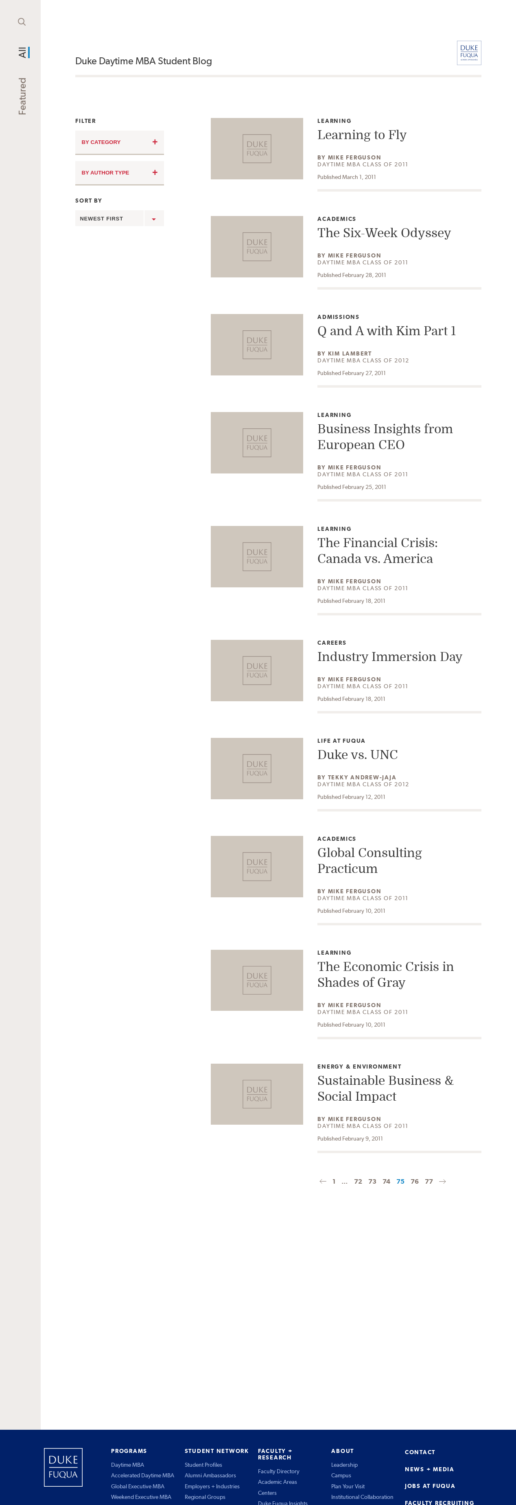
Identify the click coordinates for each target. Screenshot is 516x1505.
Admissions (338, 317)
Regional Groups (205, 1497)
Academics (336, 219)
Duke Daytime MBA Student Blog (143, 61)
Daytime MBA (127, 1464)
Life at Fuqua (341, 741)
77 (429, 1181)
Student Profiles (203, 1464)
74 (386, 1181)
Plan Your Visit (348, 1486)
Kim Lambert (350, 353)
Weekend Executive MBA (141, 1497)
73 (372, 1181)
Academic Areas (277, 1482)
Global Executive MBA (137, 1486)
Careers (335, 643)
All (22, 52)
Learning (335, 121)
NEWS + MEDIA (430, 1469)
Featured (22, 96)
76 (415, 1181)
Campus (341, 1475)
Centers (267, 1493)
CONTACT (420, 1452)
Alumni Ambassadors (210, 1475)
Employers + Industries (212, 1486)
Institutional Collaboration (362, 1497)
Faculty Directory (279, 1471)
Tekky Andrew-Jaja (362, 777)
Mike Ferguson (355, 157)
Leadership (344, 1464)
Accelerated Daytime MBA (142, 1475)
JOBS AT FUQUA (430, 1486)
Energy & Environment (359, 1067)
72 (358, 1181)
